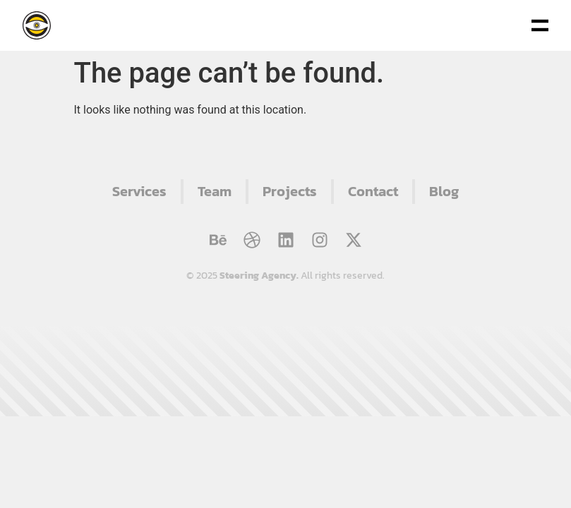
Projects (290, 191)
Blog (444, 191)
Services (139, 191)
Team (215, 191)
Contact (373, 191)
